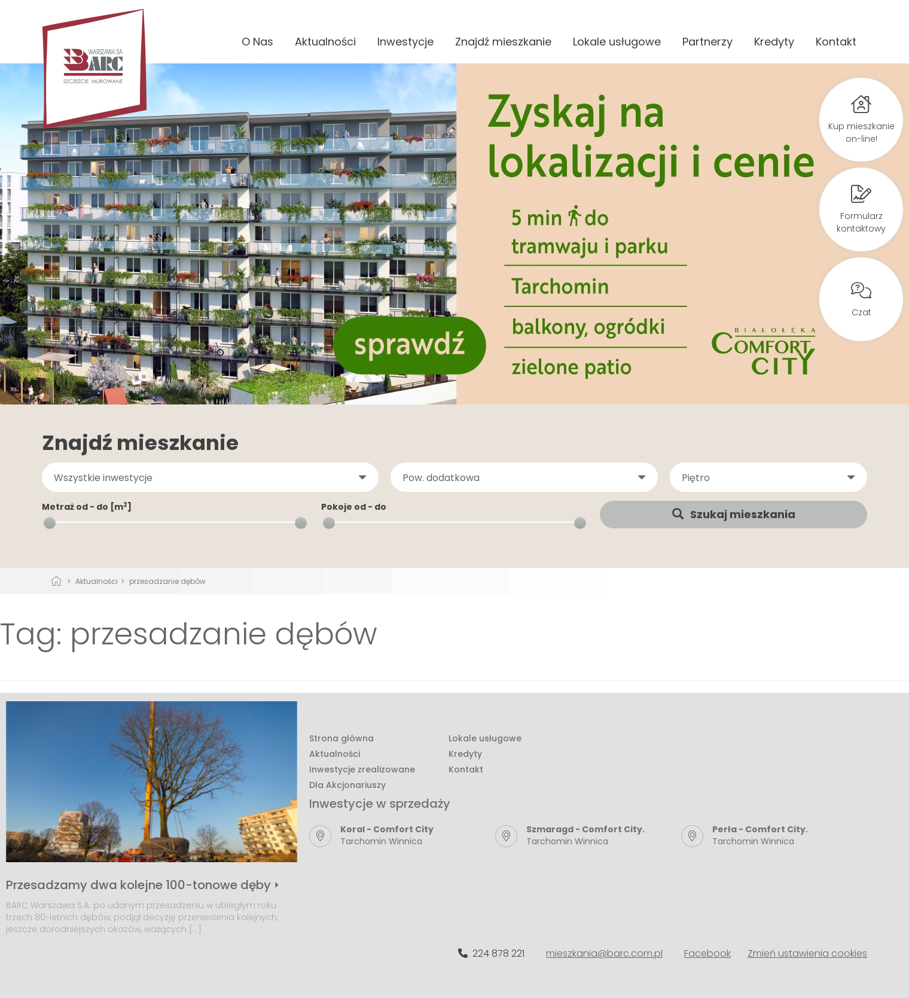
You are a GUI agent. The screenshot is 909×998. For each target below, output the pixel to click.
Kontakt (836, 41)
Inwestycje (405, 41)
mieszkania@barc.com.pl (604, 953)
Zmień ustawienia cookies (807, 953)
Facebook (707, 953)
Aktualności (325, 41)
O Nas (257, 41)
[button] (210, 477)
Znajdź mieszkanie (503, 41)
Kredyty (774, 41)
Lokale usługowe (617, 41)
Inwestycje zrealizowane (362, 769)
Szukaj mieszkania (733, 514)
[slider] (50, 523)
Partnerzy (707, 41)
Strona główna (341, 738)
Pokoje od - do (353, 507)
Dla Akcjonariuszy (347, 785)
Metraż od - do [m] (87, 507)
